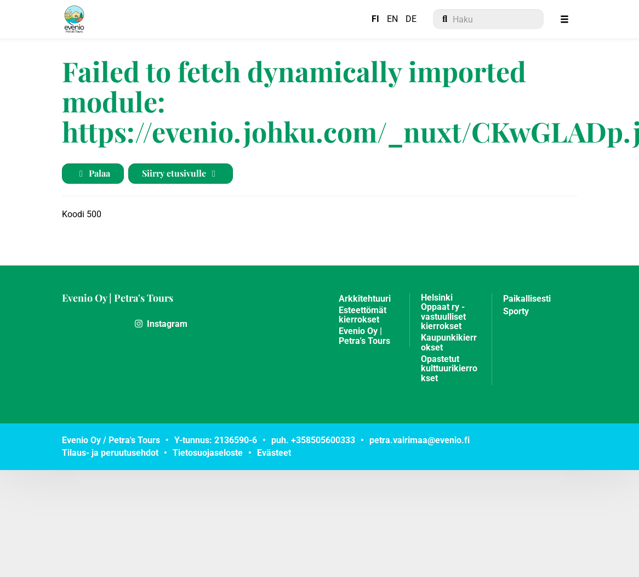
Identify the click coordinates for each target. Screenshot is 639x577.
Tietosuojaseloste (208, 453)
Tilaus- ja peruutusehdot (110, 453)
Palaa (93, 173)
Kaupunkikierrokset (449, 343)
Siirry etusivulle (180, 173)
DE (411, 19)
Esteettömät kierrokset (362, 315)
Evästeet (274, 453)
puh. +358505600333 (313, 440)
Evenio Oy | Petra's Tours (117, 297)
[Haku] (488, 19)
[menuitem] (488, 19)
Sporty (516, 311)
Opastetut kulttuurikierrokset (449, 368)
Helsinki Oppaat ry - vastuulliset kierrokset (443, 312)
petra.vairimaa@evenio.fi (419, 440)
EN (392, 19)
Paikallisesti (527, 299)
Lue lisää (93, 324)
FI (375, 19)
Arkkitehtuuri (365, 299)
